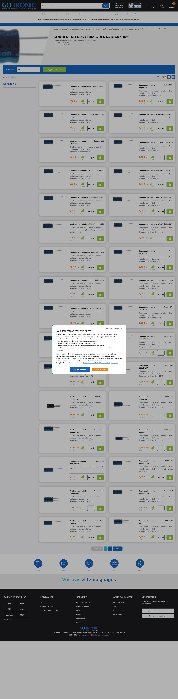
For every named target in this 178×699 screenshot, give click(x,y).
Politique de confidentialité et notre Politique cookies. (100, 363)
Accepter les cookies (79, 369)
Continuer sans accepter (114, 328)
